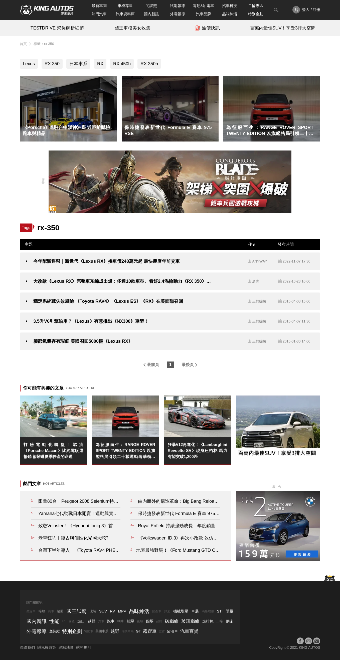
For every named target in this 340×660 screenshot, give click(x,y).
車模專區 (125, 6)
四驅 (149, 621)
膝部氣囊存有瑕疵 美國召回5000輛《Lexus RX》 (83, 341)
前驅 (130, 621)
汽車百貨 (189, 631)
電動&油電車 (203, 6)
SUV (103, 611)
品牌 (159, 621)
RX (100, 63)
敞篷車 (31, 611)
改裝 (93, 611)
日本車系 (78, 63)
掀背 (162, 631)
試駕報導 (177, 6)
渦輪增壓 (208, 611)
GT (138, 631)
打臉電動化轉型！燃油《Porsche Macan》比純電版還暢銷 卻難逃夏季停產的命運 (53, 450)
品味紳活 (229, 14)
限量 (229, 611)
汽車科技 (229, 6)
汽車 (101, 621)
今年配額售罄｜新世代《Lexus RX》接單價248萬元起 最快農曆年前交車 (106, 261)
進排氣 (208, 621)
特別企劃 (255, 14)
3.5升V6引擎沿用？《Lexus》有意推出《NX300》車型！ (90, 321)
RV (112, 611)
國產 (72, 621)
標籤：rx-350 (44, 44)
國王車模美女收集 (132, 28)
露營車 (149, 631)
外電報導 (177, 14)
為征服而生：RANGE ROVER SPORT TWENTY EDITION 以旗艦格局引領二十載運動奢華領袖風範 (125, 451)
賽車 (51, 611)
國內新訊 (151, 14)
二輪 (219, 621)
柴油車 (172, 631)
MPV (122, 611)
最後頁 (188, 364)
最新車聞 (99, 6)
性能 (54, 621)
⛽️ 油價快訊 (207, 28)
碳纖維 (172, 621)
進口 (81, 621)
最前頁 (153, 364)
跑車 (110, 621)
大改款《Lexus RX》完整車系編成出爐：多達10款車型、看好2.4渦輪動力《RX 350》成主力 (124, 281)
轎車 (120, 621)
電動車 (88, 631)
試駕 (167, 611)
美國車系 (101, 631)
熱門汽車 (99, 14)
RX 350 (52, 63)
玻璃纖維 (191, 621)
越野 (91, 621)
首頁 (23, 44)
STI (220, 611)
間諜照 (151, 6)
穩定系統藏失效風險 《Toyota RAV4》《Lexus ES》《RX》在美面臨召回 (108, 301)
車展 (195, 611)
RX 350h (149, 63)
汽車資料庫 (125, 14)
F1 (64, 621)
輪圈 (60, 611)
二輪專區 (255, 6)
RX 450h (122, 63)
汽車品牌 (203, 14)
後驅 (140, 621)
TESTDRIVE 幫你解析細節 (57, 28)
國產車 (156, 611)
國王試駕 (77, 611)
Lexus (29, 63)
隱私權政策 (46, 647)
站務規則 (83, 647)
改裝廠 (54, 631)
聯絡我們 (27, 647)
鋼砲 (229, 621)
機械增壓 (180, 611)
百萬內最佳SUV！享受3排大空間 (283, 28)
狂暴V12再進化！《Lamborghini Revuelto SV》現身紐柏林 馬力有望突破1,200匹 (197, 450)
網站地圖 (66, 647)
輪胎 (42, 611)
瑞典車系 (128, 631)
